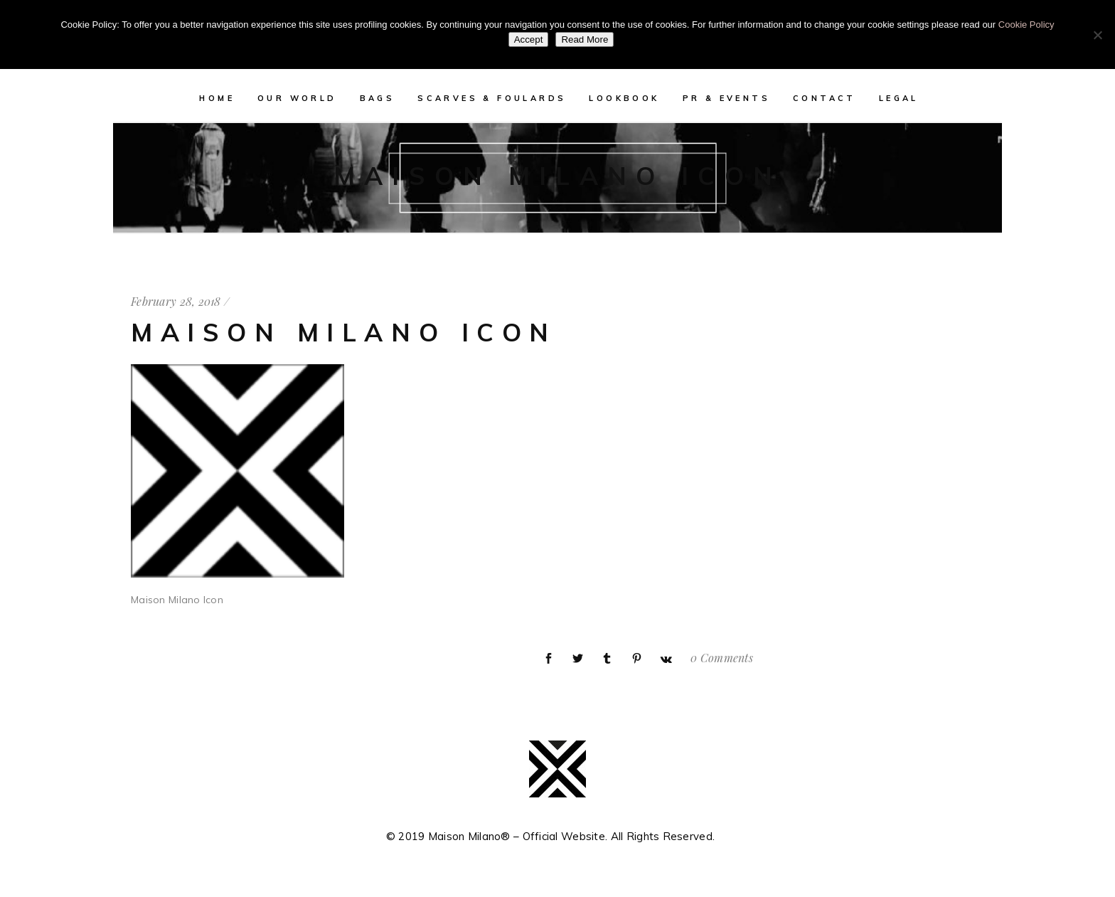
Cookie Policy (1026, 24)
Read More (584, 39)
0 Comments (721, 657)
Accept (528, 39)
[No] (1097, 35)
